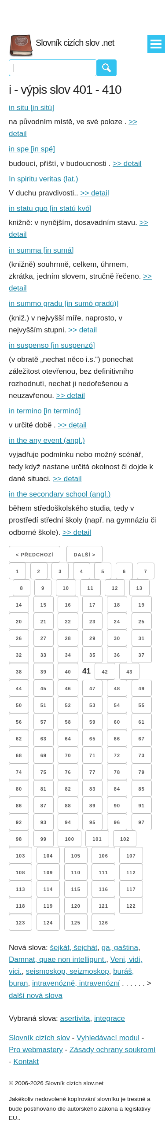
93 (43, 822)
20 (19, 621)
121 (103, 906)
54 (117, 705)
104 (48, 855)
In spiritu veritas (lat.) (43, 179)
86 (19, 805)
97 (142, 822)
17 (92, 605)
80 (19, 789)
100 (69, 839)
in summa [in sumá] (41, 250)
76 (68, 772)
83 (92, 789)
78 (117, 772)
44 (19, 688)
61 (142, 722)
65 (92, 738)
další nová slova (35, 995)
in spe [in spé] (32, 149)
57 (43, 722)
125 (76, 922)
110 (76, 872)
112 (131, 872)
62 (19, 738)
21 (43, 621)
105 (76, 855)
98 (19, 839)
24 (117, 621)
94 (68, 822)
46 (68, 688)
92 (19, 822)
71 (92, 755)
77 (92, 772)
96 (117, 822)
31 (142, 638)
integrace (109, 1018)
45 (43, 688)
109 (48, 872)
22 (68, 621)
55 (142, 705)
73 (142, 755)
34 (68, 655)
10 (66, 588)
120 (76, 906)
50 (19, 705)
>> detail (127, 163)
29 (92, 638)
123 (20, 922)
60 (117, 722)
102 (124, 839)
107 (131, 855)
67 (142, 738)
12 (115, 588)
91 (142, 805)
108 (20, 872)
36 (117, 655)
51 (43, 705)
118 (20, 906)
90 (117, 805)
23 (92, 621)
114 (48, 889)
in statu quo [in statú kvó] (50, 208)
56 (19, 722)
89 (92, 805)
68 (19, 755)
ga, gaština (120, 947)
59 (92, 722)
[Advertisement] (82, 13)
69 (43, 755)
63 (43, 738)
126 (103, 922)
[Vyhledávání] (53, 67)
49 (142, 688)
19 (142, 605)
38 (19, 671)
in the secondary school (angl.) (60, 494)
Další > (84, 554)
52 (68, 705)
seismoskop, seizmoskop (67, 971)
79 (142, 772)
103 (20, 855)
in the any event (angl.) (47, 440)
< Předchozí (34, 554)
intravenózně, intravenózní (76, 983)
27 (43, 638)
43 (129, 671)
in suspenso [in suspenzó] (52, 345)
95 (92, 822)
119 (48, 906)
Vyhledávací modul (108, 1038)
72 (117, 755)
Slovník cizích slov (39, 1038)
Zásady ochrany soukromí (113, 1050)
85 (142, 789)
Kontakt (26, 1061)
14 (19, 605)
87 (43, 805)
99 (43, 839)
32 (19, 655)
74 (19, 772)
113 (20, 889)
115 (76, 889)
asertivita (75, 1018)
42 (105, 671)
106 (103, 855)
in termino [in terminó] (45, 411)
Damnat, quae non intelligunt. (57, 959)
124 (48, 922)
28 (68, 638)
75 (43, 772)
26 (19, 638)
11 (90, 588)
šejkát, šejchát (74, 947)
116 (103, 889)
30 (117, 638)
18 (117, 605)
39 (43, 671)
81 (43, 789)
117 (131, 889)
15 (43, 605)
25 (142, 621)
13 (139, 588)
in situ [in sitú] (31, 107)
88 (68, 805)
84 (117, 789)
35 (92, 655)
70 (68, 755)
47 (92, 688)
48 (117, 688)
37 (142, 655)
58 (68, 722)
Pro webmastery (36, 1050)
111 (103, 872)
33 (43, 655)
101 (97, 839)
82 (68, 789)
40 (68, 671)
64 (68, 738)
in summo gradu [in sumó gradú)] (63, 303)
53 (92, 705)
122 (131, 906)
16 (68, 605)
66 (117, 738)
